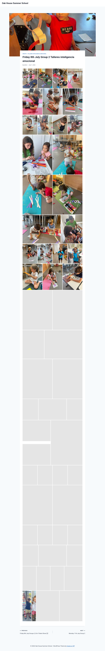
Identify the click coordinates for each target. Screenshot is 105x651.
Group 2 (25, 53)
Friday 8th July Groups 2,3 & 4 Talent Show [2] (35, 631)
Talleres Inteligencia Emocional (37, 53)
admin (25, 65)
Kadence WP (71, 646)
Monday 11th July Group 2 (69, 631)
